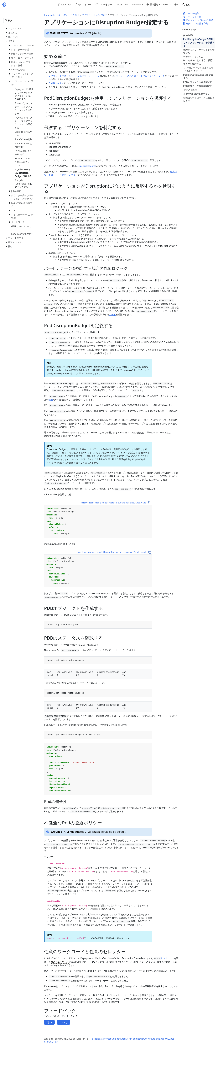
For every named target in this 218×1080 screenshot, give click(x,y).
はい (49, 1022)
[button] (158, 4)
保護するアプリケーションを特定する (198, 51)
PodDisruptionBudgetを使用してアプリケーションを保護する (198, 42)
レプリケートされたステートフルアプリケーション (139, 75)
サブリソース (167, 958)
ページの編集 (190, 13)
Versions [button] (136, 4)
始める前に (188, 35)
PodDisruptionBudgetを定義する (198, 76)
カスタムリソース (60, 961)
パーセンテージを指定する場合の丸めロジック (198, 69)
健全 (51, 399)
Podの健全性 (190, 89)
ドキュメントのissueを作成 (197, 20)
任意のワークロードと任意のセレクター (198, 99)
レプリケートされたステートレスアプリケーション (74, 75)
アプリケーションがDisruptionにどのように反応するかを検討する (197, 60)
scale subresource (86, 165)
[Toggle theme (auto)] (176, 4)
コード (112, 314)
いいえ (63, 1022)
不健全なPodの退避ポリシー (197, 93)
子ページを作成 (191, 16)
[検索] (198, 4)
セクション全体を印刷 (195, 23)
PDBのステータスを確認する (197, 86)
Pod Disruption (56, 83)
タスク (76, 15)
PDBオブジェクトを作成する (197, 82)
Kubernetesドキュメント (57, 15)
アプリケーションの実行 (94, 15)
